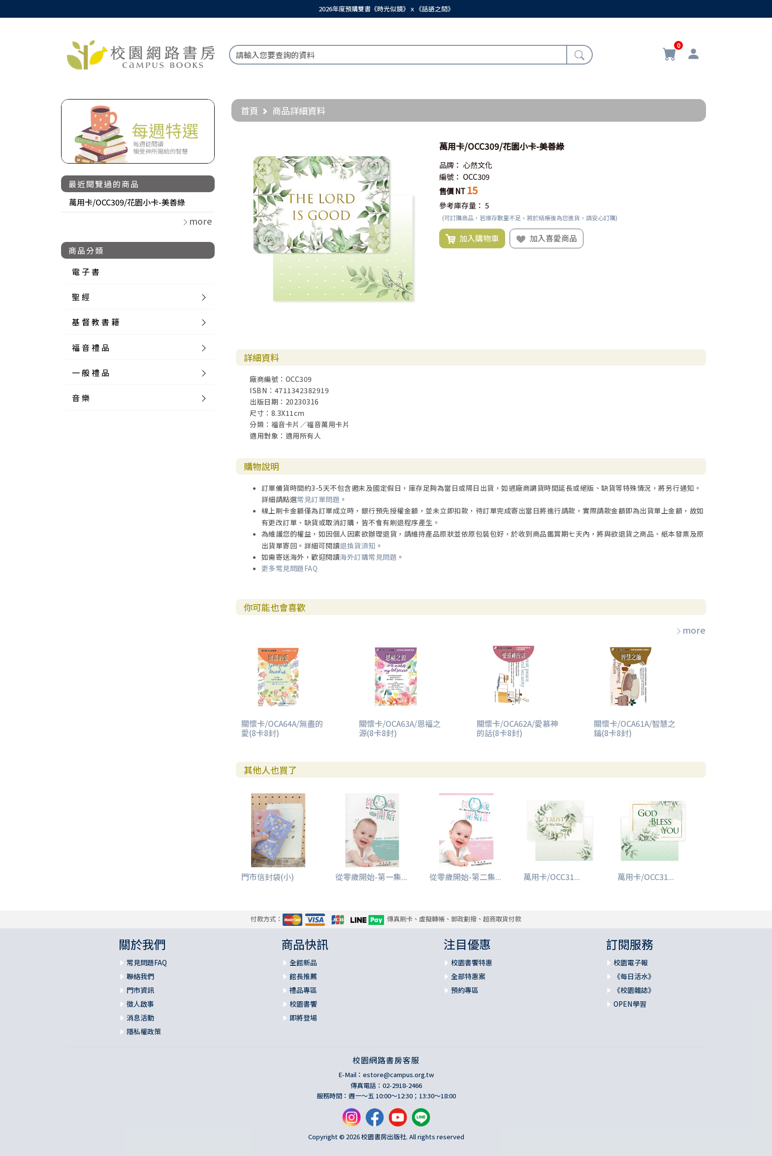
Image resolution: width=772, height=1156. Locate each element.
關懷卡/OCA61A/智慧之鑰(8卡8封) (635, 728)
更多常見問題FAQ (289, 568)
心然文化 (477, 165)
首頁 (249, 110)
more (690, 629)
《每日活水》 (634, 976)
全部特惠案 (468, 976)
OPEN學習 (629, 1004)
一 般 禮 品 (90, 372)
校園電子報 (630, 962)
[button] (415, 146)
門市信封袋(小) (267, 877)
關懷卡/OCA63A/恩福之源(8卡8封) (400, 728)
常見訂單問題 (318, 499)
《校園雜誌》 (634, 990)
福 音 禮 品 (90, 347)
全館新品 (303, 962)
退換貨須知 (358, 545)
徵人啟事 (140, 1004)
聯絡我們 (140, 976)
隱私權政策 (144, 1031)
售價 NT (452, 191)
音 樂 (81, 398)
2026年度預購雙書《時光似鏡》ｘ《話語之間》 (386, 8)
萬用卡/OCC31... (551, 877)
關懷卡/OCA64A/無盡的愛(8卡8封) (282, 728)
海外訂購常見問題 (368, 557)
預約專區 (465, 990)
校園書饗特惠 (471, 962)
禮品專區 (303, 990)
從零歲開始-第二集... (465, 877)
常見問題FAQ (147, 962)
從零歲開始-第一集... (371, 877)
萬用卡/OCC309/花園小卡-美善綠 (127, 202)
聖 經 (81, 297)
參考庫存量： (461, 205)
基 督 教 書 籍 (95, 322)
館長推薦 (303, 976)
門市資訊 (140, 990)
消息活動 (140, 1017)
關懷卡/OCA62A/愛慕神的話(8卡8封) (517, 728)
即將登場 (303, 1017)
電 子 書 (85, 271)
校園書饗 (303, 1004)
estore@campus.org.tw (398, 1074)
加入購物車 (472, 238)
